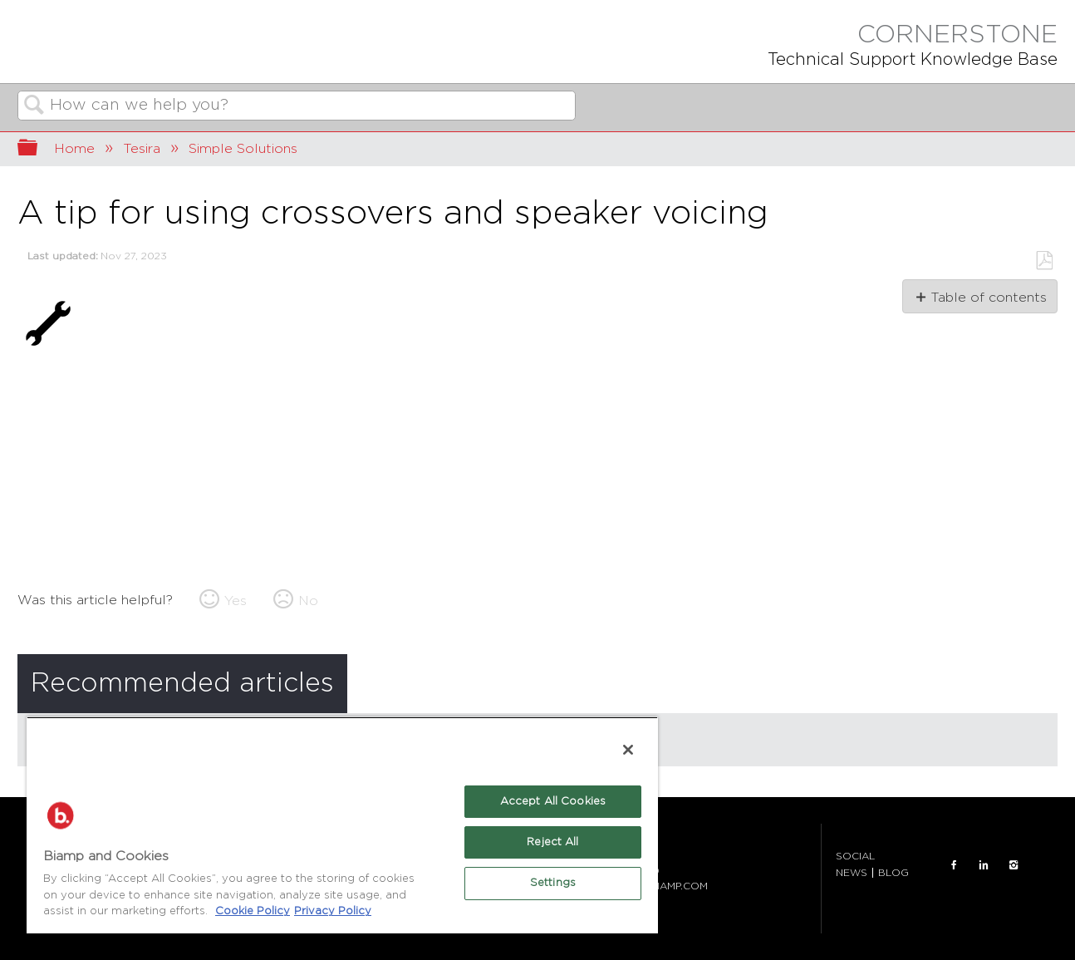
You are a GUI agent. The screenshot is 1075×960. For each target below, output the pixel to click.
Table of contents (988, 297)
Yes (235, 601)
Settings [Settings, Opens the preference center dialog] (553, 883)
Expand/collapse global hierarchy (38, 150)
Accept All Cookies (553, 801)
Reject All (552, 842)
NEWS (851, 873)
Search (34, 106)
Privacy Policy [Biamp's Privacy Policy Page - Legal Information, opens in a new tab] (332, 911)
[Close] (628, 749)
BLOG (893, 873)
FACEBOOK (954, 865)
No (308, 601)
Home (74, 148)
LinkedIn (984, 865)
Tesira (141, 148)
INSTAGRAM (1014, 865)
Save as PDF (1044, 261)
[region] (342, 824)
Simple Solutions (243, 148)
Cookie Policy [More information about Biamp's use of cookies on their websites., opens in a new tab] (252, 911)
